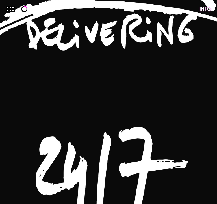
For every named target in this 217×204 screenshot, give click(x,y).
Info (205, 9)
